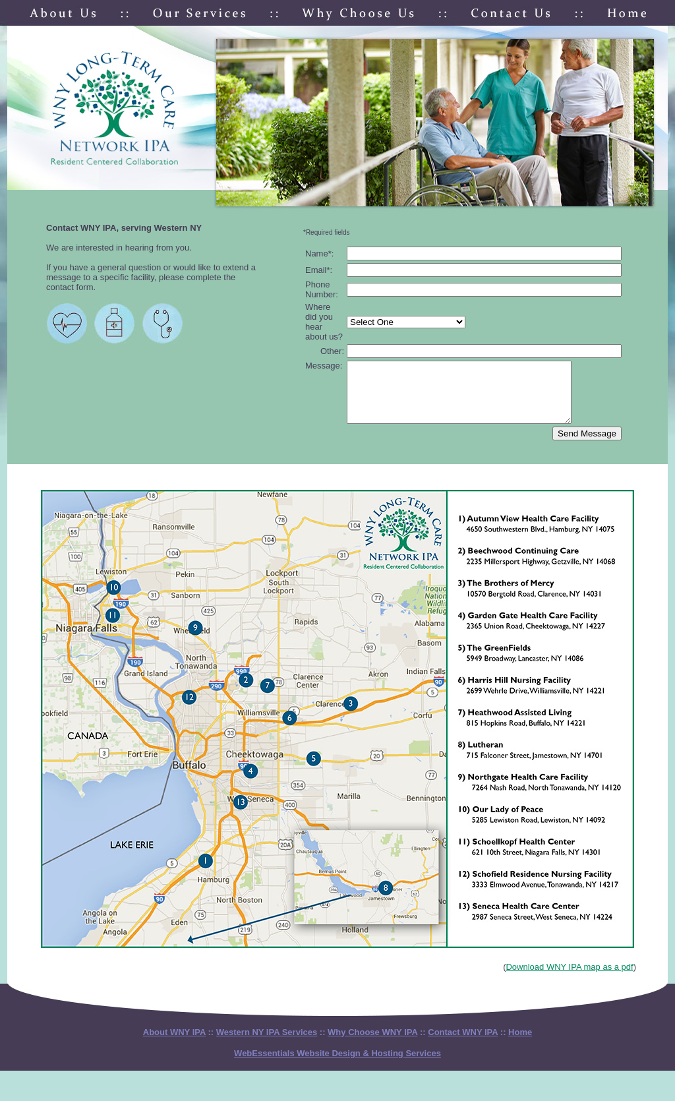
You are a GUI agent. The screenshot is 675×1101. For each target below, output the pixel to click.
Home (520, 1044)
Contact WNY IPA (463, 1044)
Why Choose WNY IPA (372, 1044)
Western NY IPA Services (266, 1044)
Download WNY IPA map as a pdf (569, 979)
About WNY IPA (174, 1044)
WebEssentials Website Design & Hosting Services (337, 1065)
